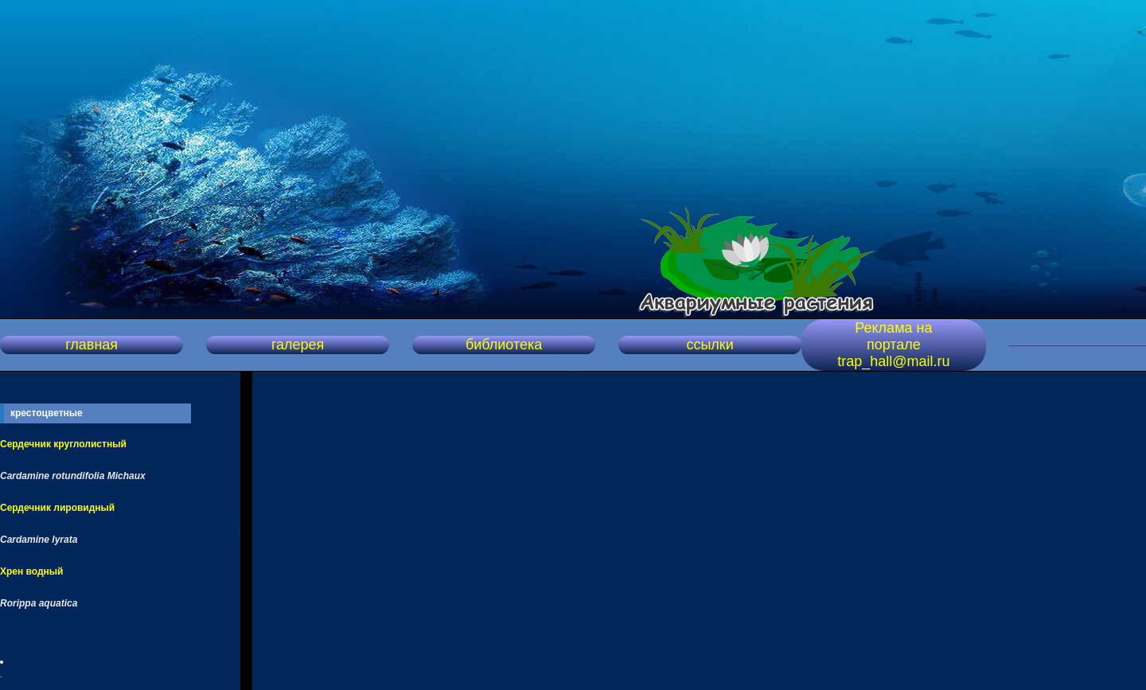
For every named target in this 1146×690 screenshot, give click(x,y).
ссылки (709, 345)
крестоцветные (46, 413)
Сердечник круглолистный (63, 444)
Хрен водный (31, 571)
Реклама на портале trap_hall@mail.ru (893, 344)
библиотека (504, 345)
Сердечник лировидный (57, 507)
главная (91, 345)
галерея (297, 345)
